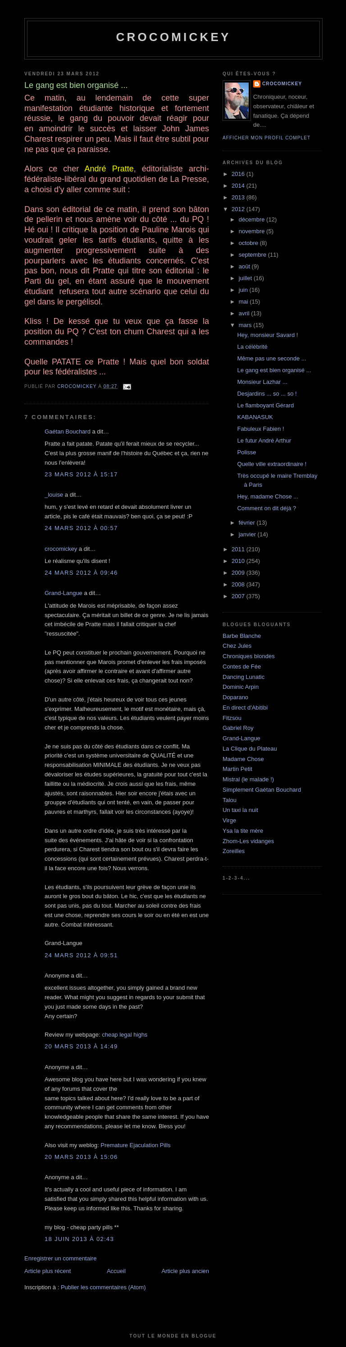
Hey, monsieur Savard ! (267, 335)
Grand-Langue (63, 593)
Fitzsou (232, 718)
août (245, 266)
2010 (239, 561)
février (248, 522)
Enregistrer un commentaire (60, 1258)
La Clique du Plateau (250, 748)
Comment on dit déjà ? (266, 508)
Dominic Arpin (241, 686)
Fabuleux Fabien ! (260, 428)
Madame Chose (243, 759)
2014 (239, 185)
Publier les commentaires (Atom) (103, 1287)
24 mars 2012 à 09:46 (81, 572)
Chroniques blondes (249, 656)
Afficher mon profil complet (266, 137)
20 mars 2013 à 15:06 (81, 1156)
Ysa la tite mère (243, 830)
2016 (239, 174)
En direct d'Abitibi (245, 707)
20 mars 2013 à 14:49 (81, 1046)
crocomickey (173, 37)
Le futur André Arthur (264, 440)
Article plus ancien (185, 1271)
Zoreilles (234, 851)
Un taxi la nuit (240, 810)
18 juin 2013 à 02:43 (79, 1239)
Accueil (116, 1271)
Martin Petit (237, 769)
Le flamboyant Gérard (265, 405)
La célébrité (252, 346)
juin (244, 289)
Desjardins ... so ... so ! (266, 393)
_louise (54, 494)
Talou (230, 800)
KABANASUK (255, 417)
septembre (253, 254)
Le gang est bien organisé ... (274, 370)
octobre (249, 243)
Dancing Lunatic (243, 677)
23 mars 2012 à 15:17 (81, 474)
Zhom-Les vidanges (248, 841)
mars (246, 325)
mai (244, 301)
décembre (252, 219)
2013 (239, 197)
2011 (239, 549)
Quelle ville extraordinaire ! (271, 464)
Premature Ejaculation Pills (135, 1145)
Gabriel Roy (238, 727)
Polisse (246, 452)
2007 (239, 596)
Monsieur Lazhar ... (262, 381)
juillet (246, 278)
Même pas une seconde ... (271, 358)
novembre (252, 231)
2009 (239, 572)
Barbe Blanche (242, 635)
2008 (239, 584)
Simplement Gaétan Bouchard (262, 789)
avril (245, 313)
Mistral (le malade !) (248, 779)
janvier (248, 534)
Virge (229, 820)
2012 (239, 209)
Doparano (235, 697)
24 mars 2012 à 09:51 (81, 955)
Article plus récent (47, 1271)
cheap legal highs (124, 1034)
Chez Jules (237, 645)
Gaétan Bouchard (68, 431)
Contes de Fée (242, 666)
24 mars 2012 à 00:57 (81, 528)
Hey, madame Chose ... (267, 496)
